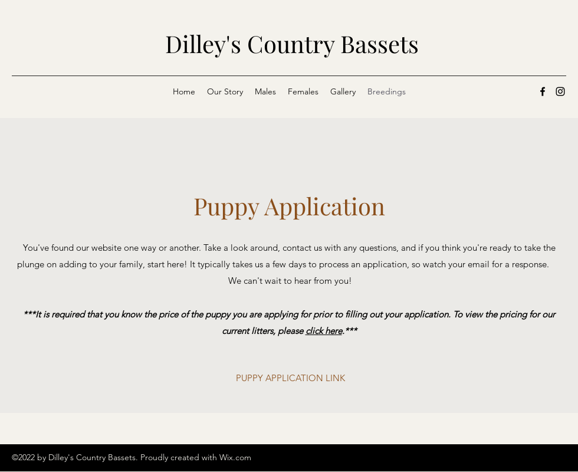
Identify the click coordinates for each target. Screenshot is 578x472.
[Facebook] (543, 91)
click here (324, 330)
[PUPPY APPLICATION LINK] (290, 378)
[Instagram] (560, 91)
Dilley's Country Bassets (292, 43)
